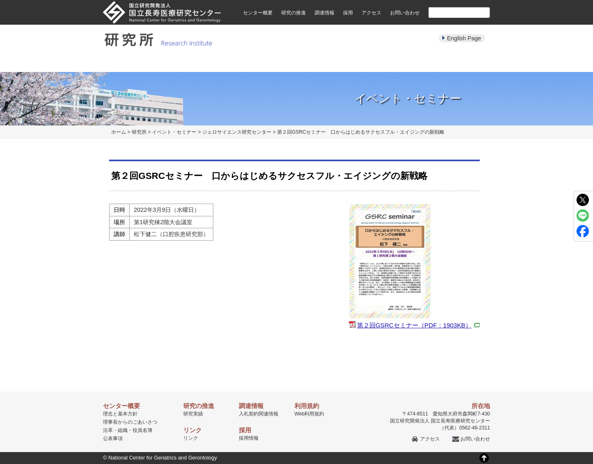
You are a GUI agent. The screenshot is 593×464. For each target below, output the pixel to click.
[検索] (449, 12)
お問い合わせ (405, 13)
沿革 (108, 430)
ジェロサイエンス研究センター (236, 132)
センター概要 (258, 13)
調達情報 (324, 13)
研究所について (129, 63)
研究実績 (240, 63)
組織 (123, 430)
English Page (464, 38)
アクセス (371, 13)
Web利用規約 (309, 414)
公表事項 (113, 438)
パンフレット (296, 63)
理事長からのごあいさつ (130, 422)
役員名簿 (142, 430)
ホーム (118, 132)
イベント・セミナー (352, 63)
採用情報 (249, 438)
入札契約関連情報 (258, 414)
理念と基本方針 (120, 414)
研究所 (139, 132)
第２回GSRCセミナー (418, 325)
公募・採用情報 (464, 63)
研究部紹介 (184, 63)
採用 (348, 13)
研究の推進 (293, 13)
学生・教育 (408, 63)
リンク (190, 438)
